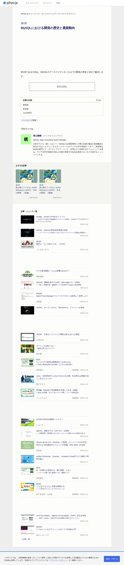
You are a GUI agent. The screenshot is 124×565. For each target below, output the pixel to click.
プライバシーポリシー (58, 560)
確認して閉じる (112, 559)
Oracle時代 (27, 113)
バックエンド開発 (29, 120)
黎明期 (25, 105)
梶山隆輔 (48, 136)
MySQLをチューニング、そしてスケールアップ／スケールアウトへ (48, 14)
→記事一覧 (25, 539)
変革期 (25, 109)
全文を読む (62, 86)
